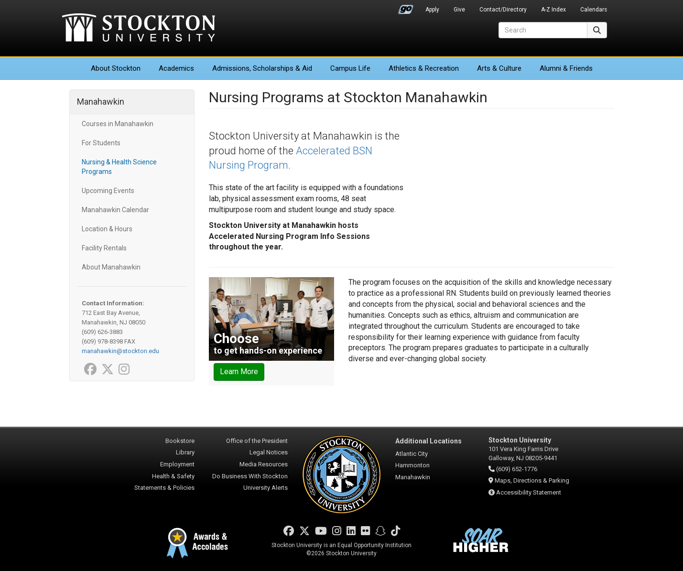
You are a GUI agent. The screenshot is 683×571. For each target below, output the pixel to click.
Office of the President (257, 440)
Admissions (262, 68)
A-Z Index (553, 9)
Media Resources (263, 464)
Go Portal (405, 7)
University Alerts (265, 487)
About (116, 68)
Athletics (424, 68)
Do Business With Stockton (250, 476)
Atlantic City (411, 453)
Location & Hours (107, 229)
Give (459, 9)
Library (185, 452)
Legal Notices (268, 452)
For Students (101, 143)
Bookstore (180, 440)
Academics (176, 68)
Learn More (239, 371)
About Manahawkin (111, 267)
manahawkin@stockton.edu (120, 351)
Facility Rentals (104, 248)
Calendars (593, 9)
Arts (499, 68)
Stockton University (138, 28)
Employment (177, 464)
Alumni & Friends (566, 68)
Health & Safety (173, 476)
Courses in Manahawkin (117, 124)
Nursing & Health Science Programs (119, 166)
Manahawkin (100, 102)
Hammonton (412, 465)
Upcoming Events (108, 190)
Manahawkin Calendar (115, 210)
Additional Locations (428, 441)
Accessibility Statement (528, 492)
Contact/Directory (503, 9)
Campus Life (350, 68)
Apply (432, 9)
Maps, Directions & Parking (532, 480)
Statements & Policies (164, 487)
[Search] (543, 30)
